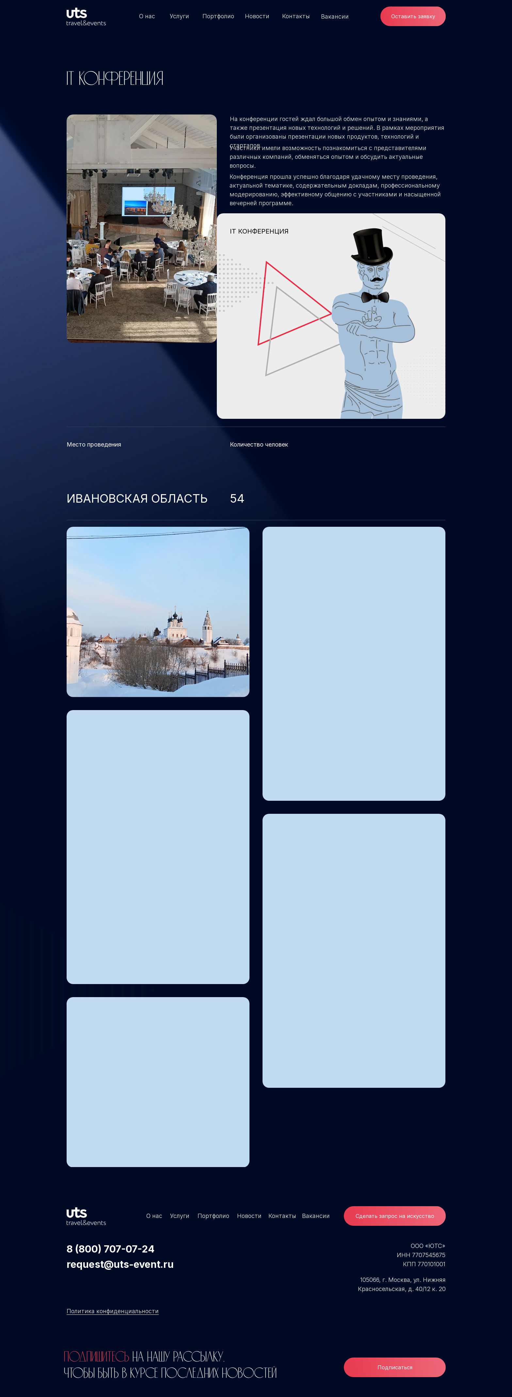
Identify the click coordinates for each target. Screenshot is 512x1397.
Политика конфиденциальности (113, 1311)
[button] (395, 1216)
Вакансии (335, 16)
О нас (147, 16)
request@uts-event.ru (120, 1264)
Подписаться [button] (394, 1367)
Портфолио (218, 16)
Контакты (296, 16)
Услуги (179, 16)
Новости (257, 16)
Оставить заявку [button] (413, 16)
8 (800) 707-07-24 (110, 1249)
